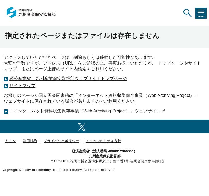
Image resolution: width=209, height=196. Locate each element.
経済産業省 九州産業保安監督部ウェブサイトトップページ (68, 78)
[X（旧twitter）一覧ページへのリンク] (82, 126)
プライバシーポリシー (61, 141)
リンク (10, 141)
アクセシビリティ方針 (103, 141)
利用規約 (30, 141)
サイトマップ (22, 85)
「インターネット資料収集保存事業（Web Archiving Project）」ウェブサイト (87, 111)
